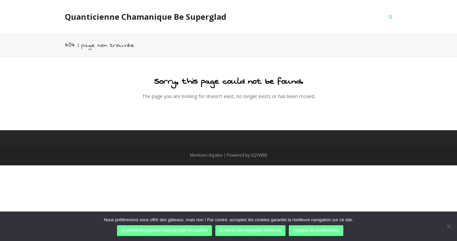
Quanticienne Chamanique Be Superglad (145, 16)
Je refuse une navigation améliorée (250, 230)
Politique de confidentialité (316, 230)
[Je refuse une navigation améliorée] (448, 226)
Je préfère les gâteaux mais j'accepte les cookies (164, 230)
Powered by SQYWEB (247, 155)
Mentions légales (206, 155)
